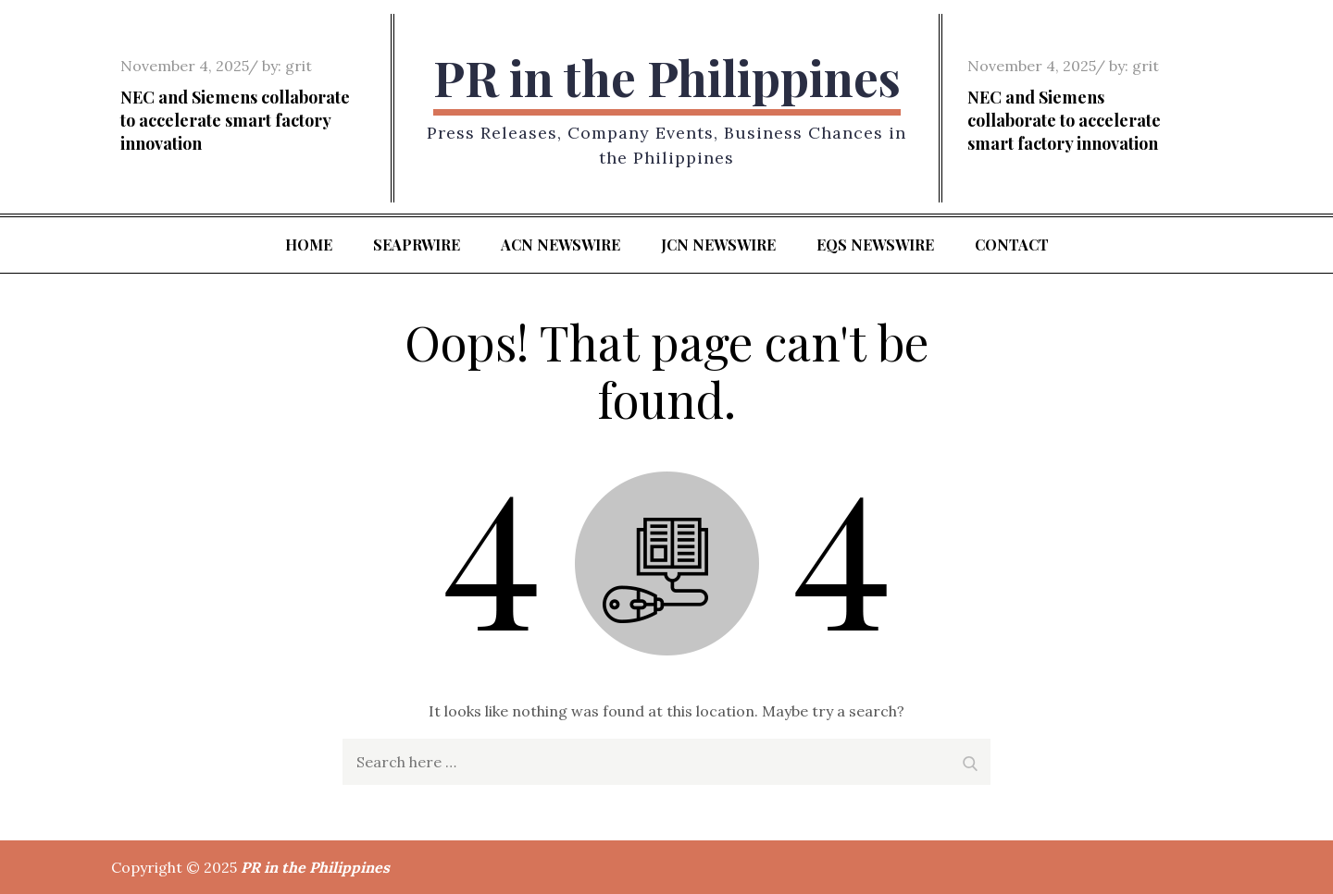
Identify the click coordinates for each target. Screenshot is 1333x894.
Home (308, 244)
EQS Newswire (875, 244)
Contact (1012, 244)
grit (298, 65)
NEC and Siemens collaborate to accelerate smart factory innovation (235, 120)
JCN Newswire (718, 244)
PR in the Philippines (667, 77)
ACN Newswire (560, 244)
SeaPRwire (416, 244)
